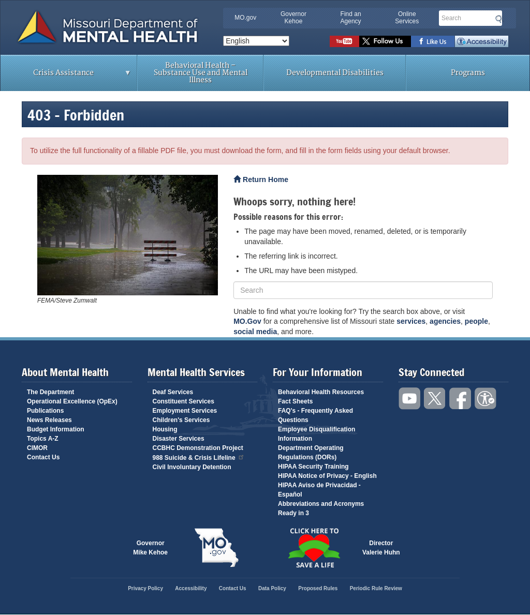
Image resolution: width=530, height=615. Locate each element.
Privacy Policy (145, 588)
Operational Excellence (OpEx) (72, 401)
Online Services (407, 17)
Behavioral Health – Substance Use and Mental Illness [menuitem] (200, 72)
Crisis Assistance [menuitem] (66, 76)
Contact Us (43, 457)
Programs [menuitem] (468, 72)
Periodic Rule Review (376, 588)
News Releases (49, 420)
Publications (45, 410)
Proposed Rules (317, 588)
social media (255, 331)
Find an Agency (351, 17)
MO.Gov (247, 321)
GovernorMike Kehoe (150, 547)
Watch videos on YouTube (344, 41)
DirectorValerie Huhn (381, 547)
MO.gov (245, 17)
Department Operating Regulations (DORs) (311, 452)
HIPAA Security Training (313, 466)
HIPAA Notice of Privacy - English (327, 475)
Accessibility (481, 41)
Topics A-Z (42, 438)
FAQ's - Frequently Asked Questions (315, 415)
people (476, 321)
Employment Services (185, 410)
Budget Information (55, 429)
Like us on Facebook (433, 41)
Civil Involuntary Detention (192, 467)
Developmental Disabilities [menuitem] (335, 72)
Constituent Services (183, 401)
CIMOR (37, 448)
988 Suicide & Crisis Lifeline (199, 457)
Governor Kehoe (293, 17)
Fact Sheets (295, 401)
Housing (165, 429)
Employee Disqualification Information (316, 434)
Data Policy (272, 588)
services (410, 321)
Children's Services (181, 420)
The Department (50, 392)
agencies (445, 321)
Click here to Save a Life (313, 547)
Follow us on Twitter (385, 41)
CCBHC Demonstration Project (198, 448)
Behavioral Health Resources (321, 392)
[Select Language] (256, 41)
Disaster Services (178, 438)
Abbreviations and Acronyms (321, 503)
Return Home (260, 179)
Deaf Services (173, 392)
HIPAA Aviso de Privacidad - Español (319, 490)
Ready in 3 (293, 513)
